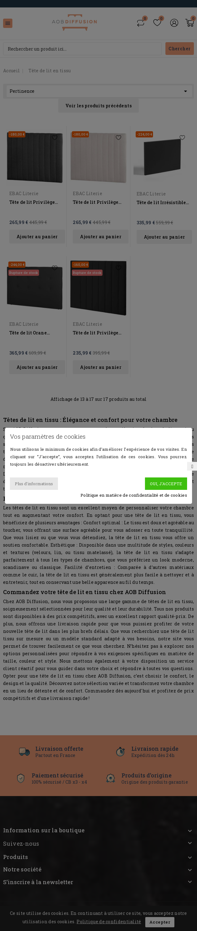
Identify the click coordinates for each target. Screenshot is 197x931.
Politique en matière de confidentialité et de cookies (134, 495)
